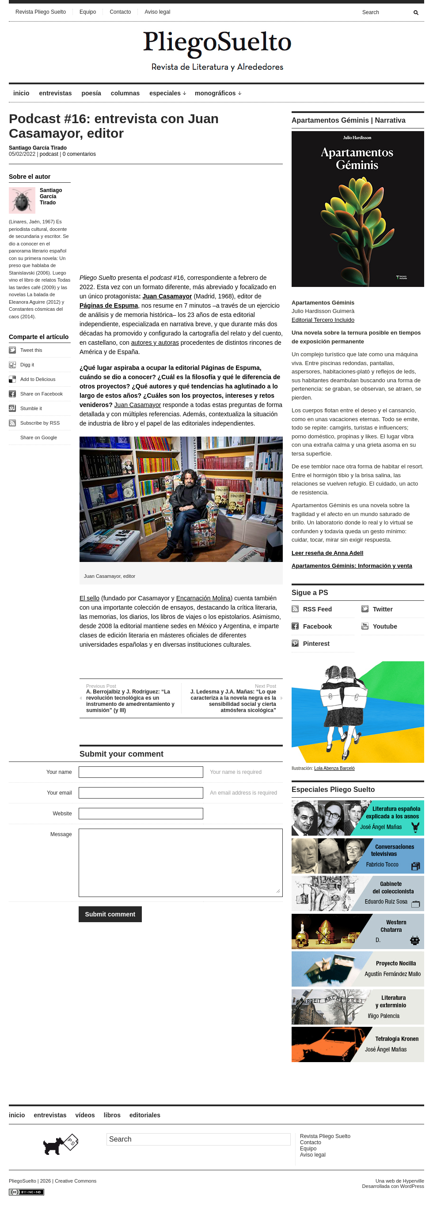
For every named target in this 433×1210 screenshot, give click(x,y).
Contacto (120, 12)
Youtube (385, 626)
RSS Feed (317, 609)
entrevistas (55, 93)
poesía (91, 93)
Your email (59, 793)
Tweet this (31, 350)
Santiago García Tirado (38, 148)
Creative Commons (75, 1181)
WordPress (412, 1186)
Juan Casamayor (167, 296)
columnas (125, 93)
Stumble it (31, 408)
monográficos (215, 93)
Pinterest (316, 643)
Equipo (88, 12)
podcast (49, 154)
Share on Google (38, 437)
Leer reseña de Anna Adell (327, 553)
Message (61, 834)
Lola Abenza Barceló (334, 768)
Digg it (27, 364)
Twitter (383, 609)
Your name (59, 772)
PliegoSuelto (22, 1181)
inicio (21, 93)
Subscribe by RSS (40, 423)
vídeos (85, 1115)
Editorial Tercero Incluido (323, 320)
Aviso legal (157, 12)
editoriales (144, 1115)
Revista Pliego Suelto (40, 12)
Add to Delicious (38, 379)
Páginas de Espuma (109, 305)
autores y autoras (155, 342)
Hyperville (413, 1181)
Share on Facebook (41, 393)
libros (112, 1115)
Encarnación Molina (203, 598)
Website (62, 813)
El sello (89, 598)
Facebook (317, 626)
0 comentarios (79, 154)
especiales (165, 93)
